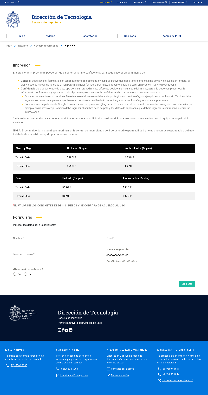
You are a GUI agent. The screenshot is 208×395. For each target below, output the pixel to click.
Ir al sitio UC (11, 2)
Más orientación (120, 375)
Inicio (22, 36)
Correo (198, 2)
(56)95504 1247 (170, 374)
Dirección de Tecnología (62, 16)
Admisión (105, 2)
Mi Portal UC (179, 2)
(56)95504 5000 (69, 369)
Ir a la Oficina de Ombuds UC (177, 380)
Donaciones (158, 2)
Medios (122, 2)
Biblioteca (139, 2)
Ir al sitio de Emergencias (74, 375)
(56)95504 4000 (18, 365)
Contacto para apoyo (122, 369)
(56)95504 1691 (170, 369)
